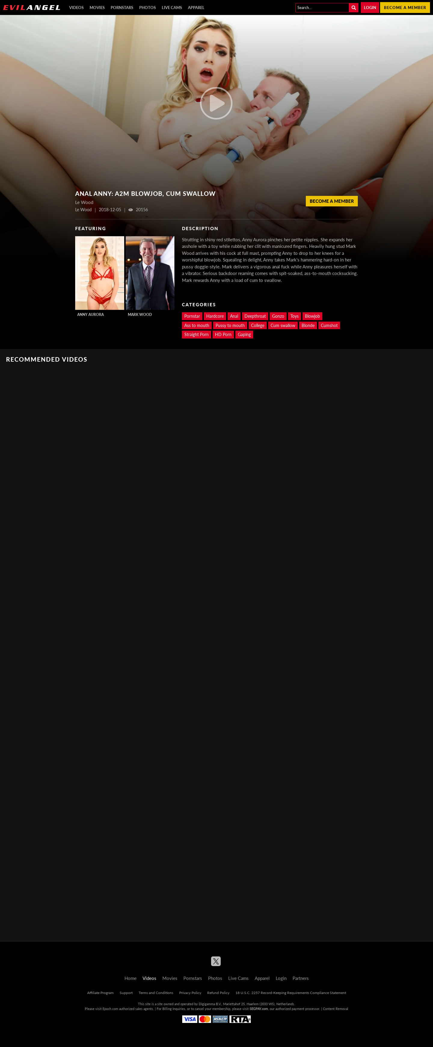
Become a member (405, 7)
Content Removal (335, 1009)
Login (370, 7)
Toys (294, 316)
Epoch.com (110, 1009)
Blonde (308, 325)
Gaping (244, 334)
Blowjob (312, 316)
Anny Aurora (90, 314)
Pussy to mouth (230, 325)
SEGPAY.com (259, 1009)
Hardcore (215, 316)
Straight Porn (196, 334)
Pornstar (192, 316)
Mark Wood (140, 314)
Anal (234, 316)
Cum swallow (283, 325)
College (257, 325)
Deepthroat (255, 316)
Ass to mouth (196, 325)
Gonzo (278, 316)
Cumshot (329, 325)
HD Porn (223, 334)
